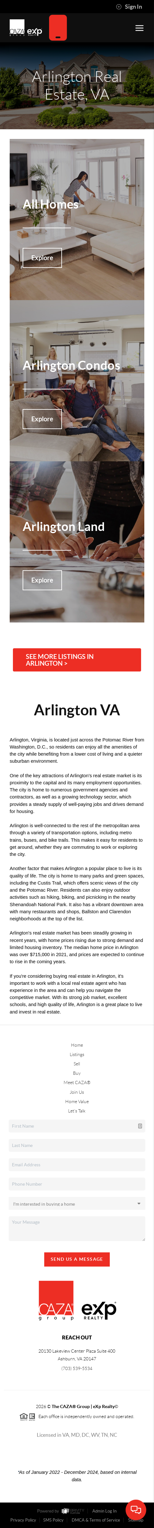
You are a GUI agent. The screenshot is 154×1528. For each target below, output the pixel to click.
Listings (77, 1054)
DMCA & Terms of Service (96, 1520)
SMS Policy (53, 1520)
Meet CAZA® (77, 1082)
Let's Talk (77, 1110)
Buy (77, 1073)
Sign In (129, 7)
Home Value (77, 1101)
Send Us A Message (77, 1259)
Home (77, 1045)
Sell (77, 1063)
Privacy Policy (23, 1520)
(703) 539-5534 (76, 1368)
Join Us (77, 1092)
